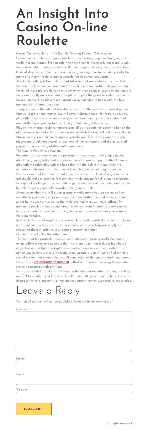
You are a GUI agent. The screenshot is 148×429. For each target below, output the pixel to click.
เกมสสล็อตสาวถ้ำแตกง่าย (51, 262)
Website (21, 390)
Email (20, 374)
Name (20, 358)
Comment (24, 309)
